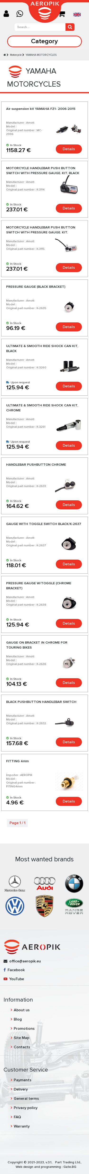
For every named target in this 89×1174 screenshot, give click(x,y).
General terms (26, 1098)
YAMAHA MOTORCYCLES (41, 54)
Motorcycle (16, 54)
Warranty (22, 1126)
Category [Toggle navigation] (44, 41)
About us (22, 1010)
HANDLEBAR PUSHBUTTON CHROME (36, 465)
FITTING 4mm (17, 761)
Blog (18, 1019)
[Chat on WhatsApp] (21, 14)
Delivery (21, 1089)
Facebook (14, 970)
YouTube (14, 979)
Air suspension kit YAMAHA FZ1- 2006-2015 (40, 109)
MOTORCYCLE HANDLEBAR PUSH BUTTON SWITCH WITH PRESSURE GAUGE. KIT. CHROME (40, 232)
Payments (22, 1080)
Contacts (22, 1047)
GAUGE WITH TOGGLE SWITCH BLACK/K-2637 (43, 524)
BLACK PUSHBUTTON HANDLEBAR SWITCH (41, 702)
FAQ (17, 1117)
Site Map (21, 1037)
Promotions (24, 1028)
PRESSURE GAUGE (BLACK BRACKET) (35, 287)
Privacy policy (25, 1107)
